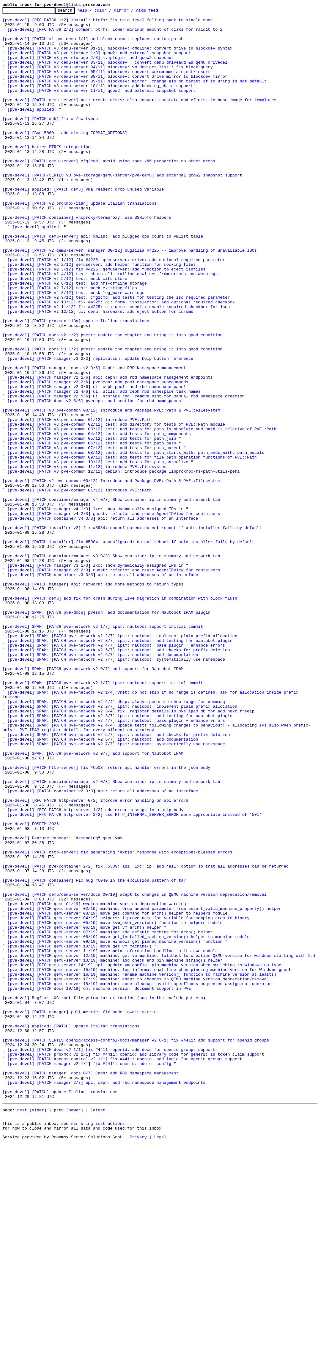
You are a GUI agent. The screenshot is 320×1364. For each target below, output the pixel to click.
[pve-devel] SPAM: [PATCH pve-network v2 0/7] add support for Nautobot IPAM (93, 801)
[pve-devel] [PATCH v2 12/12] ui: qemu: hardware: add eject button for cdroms (100, 372)
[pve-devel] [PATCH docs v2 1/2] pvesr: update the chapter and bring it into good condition (113, 400)
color (110, 12)
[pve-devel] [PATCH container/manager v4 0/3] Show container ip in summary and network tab (111, 598)
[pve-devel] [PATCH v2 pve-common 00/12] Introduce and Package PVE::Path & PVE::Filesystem (111, 575)
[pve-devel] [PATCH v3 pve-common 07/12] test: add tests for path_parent (94, 536)
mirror (131, 12)
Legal (160, 1358)
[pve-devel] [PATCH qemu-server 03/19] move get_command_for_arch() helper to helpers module (118, 1094)
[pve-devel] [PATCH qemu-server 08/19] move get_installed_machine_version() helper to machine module (128, 1122)
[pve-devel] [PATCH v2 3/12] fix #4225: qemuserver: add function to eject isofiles (107, 321)
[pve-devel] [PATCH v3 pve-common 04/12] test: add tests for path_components (99, 519)
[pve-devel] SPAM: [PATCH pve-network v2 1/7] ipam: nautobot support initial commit (103, 750)
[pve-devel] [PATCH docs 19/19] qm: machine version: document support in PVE (99, 1185)
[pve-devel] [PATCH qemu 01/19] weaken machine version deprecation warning (97, 1083)
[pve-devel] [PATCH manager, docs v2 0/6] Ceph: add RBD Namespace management (94, 440)
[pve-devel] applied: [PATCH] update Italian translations (71, 1230)
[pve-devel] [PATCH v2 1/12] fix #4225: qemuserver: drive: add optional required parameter (116, 310)
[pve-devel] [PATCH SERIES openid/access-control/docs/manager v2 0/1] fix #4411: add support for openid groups (136, 1247)
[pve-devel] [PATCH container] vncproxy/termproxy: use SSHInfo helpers (87, 259)
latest (98, 1329)
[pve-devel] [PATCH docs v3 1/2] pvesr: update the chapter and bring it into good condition (113, 417)
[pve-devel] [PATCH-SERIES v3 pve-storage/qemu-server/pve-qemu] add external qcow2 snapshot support (122, 209)
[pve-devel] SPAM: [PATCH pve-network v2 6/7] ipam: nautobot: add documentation (103, 784)
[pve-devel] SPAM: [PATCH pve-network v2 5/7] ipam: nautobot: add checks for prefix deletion (119, 778)
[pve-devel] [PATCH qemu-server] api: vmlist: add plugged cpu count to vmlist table (103, 282)
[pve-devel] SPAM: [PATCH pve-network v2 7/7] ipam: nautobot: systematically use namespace (116, 790)
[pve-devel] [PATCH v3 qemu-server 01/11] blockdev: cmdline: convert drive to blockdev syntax (120, 56)
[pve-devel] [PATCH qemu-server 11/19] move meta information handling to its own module (113, 1139)
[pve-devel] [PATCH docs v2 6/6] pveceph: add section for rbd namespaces (94, 479)
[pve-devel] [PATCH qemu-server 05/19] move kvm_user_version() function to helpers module (115, 1106)
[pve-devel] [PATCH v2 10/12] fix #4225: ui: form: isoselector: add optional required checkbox (121, 361)
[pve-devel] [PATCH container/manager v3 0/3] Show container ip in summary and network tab (111, 666)
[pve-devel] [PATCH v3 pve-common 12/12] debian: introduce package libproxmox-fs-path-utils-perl (124, 564)
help (92, 12)
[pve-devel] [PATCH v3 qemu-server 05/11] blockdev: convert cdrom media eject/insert (109, 84)
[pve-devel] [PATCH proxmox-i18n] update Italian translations (76, 383)
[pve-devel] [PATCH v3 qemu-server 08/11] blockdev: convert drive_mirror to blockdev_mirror (118, 90)
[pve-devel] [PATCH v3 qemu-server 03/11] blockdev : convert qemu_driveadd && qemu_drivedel (118, 73)
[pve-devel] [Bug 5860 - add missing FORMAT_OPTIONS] (65, 158)
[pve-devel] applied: (32, 130)
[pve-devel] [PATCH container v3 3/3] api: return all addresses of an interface (103, 688)
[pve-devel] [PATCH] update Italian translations (60, 1309)
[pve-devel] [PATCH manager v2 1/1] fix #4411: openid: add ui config (89, 1275)
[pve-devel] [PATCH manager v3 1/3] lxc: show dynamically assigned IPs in (96, 677)
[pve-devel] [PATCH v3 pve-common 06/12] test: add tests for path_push (92, 530)
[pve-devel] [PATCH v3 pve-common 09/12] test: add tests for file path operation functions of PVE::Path (132, 547)
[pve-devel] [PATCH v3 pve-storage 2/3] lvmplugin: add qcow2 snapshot (91, 68)
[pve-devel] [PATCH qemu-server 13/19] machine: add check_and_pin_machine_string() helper (115, 1151)
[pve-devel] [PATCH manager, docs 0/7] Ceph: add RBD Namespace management (91, 1286)
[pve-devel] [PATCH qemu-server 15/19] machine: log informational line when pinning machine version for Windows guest (149, 1162)
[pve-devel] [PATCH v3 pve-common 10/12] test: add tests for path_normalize (98, 553)
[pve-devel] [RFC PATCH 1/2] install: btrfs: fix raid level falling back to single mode (108, 22)
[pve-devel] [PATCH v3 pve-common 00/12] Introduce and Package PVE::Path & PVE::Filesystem (111, 491)
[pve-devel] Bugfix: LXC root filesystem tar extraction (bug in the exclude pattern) (104, 1196)
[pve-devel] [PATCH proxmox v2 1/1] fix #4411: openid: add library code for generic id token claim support (136, 1264)
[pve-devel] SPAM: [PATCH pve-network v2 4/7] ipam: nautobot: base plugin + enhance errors (116, 773)
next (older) (32, 1329)
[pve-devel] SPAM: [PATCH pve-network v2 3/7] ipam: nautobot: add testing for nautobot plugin (120, 767)
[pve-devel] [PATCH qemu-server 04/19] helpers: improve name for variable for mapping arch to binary (128, 1100)
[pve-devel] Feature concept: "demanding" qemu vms (62, 1004)
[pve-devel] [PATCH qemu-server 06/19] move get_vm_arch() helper (84, 1111)
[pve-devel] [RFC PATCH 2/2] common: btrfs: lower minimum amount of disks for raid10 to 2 (115, 34)
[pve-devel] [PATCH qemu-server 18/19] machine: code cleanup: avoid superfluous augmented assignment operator (139, 1179)
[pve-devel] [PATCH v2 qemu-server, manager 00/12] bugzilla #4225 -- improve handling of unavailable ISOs (130, 299)
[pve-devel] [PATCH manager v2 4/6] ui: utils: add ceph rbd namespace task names (104, 468)
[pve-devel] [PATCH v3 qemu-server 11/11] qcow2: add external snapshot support (102, 107)
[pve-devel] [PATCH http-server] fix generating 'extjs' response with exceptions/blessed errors (117, 1021)
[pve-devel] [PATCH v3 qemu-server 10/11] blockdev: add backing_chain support (100, 101)
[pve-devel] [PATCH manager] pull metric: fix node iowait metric (79, 1213)
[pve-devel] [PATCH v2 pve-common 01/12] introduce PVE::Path (80, 587)
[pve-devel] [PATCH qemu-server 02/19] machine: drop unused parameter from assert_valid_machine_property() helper (144, 1089)
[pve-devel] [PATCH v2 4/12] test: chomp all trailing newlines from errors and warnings (113, 327)
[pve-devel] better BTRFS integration (47, 175)
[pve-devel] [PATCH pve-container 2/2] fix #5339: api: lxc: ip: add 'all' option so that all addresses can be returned (146, 1038)
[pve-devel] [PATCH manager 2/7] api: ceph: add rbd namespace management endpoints (107, 1297)
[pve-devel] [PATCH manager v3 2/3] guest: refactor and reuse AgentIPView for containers (114, 682)
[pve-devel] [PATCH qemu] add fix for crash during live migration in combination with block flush (120, 716)
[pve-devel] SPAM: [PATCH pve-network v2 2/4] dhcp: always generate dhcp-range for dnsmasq (116, 840)
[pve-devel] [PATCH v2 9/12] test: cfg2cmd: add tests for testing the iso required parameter (119, 355)
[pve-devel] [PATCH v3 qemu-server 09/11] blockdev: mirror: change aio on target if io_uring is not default (137, 96)
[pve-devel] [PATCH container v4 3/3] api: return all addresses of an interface (103, 620)
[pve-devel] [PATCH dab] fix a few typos (50, 141)
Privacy (138, 1358)
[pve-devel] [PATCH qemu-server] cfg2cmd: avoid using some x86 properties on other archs (109, 192)
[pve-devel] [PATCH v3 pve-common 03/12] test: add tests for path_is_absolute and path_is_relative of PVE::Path (142, 513)
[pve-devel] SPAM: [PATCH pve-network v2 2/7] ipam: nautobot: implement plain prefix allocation (122, 761)
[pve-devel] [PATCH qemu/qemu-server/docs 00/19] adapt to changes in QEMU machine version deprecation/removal (134, 1072)
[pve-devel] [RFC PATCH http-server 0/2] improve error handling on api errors (95, 959)
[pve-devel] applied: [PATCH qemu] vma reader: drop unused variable (83, 225)
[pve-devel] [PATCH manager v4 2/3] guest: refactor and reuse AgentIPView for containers (114, 615)
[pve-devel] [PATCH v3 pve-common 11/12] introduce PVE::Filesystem (87, 558)
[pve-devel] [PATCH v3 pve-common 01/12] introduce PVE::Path (80, 502)
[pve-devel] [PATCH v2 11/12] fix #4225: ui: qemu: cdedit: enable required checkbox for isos (119, 367)
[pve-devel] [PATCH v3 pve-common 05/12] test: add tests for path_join (92, 524)
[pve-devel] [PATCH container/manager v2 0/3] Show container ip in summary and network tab (111, 936)
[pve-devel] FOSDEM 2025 (31, 987)
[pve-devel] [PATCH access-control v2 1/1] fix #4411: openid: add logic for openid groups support (125, 1269)
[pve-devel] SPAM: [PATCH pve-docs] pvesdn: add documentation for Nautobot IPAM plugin (106, 733)
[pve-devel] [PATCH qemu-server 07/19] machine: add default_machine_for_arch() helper (110, 1117)
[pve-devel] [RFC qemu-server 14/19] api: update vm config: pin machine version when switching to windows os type (144, 1156)
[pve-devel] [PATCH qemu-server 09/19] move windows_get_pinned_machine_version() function (115, 1128)
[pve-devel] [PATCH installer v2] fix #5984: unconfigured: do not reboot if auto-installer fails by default (132, 632)
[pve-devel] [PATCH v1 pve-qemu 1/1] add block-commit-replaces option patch (93, 45)
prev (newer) (68, 1329)
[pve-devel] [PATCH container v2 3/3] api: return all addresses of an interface (103, 948)
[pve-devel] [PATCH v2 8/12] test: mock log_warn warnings (76, 350)
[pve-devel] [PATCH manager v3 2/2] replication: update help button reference (100, 429)
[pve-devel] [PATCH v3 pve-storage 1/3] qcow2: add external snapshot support (99, 62)
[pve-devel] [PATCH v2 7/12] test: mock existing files (72, 344)
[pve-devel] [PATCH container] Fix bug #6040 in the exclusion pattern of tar (94, 1055)
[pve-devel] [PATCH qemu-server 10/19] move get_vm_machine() (80, 1134)
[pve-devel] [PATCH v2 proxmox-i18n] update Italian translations (79, 242)
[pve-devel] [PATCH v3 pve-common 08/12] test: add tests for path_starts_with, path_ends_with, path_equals (136, 541)
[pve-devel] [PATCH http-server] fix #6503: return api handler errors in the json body (106, 919)
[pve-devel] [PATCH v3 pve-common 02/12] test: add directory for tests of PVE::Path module (116, 508)
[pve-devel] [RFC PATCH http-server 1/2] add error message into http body (96, 970)
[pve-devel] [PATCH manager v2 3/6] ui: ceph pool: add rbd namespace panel (97, 462)
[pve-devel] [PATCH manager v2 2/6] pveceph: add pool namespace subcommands (98, 457)
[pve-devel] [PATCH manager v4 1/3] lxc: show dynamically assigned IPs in (96, 609)
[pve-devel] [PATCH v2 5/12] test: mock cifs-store (67, 333)
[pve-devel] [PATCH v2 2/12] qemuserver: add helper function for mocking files (102, 316)
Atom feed (157, 12)
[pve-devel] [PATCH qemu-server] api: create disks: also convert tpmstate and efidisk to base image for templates (139, 118)
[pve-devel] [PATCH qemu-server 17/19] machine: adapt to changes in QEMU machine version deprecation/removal (138, 1173)
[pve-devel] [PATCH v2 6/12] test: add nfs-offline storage (77, 338)
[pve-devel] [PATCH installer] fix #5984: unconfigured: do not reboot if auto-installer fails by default (128, 649)
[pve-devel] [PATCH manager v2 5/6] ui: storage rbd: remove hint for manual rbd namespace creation (126, 474)
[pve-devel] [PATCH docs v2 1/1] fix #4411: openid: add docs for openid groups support (111, 1258)
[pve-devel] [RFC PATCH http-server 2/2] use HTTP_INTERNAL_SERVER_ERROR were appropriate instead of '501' (135, 976)
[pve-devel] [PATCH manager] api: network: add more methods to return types (93, 699)
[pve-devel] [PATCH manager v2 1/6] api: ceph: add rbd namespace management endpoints (110, 451)
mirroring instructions (98, 1343)
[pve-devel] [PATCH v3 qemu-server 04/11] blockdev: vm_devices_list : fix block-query (110, 79)
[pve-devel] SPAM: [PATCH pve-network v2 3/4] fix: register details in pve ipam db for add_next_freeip (131, 852)
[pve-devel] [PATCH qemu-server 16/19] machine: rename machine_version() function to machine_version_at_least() (142, 1168)
